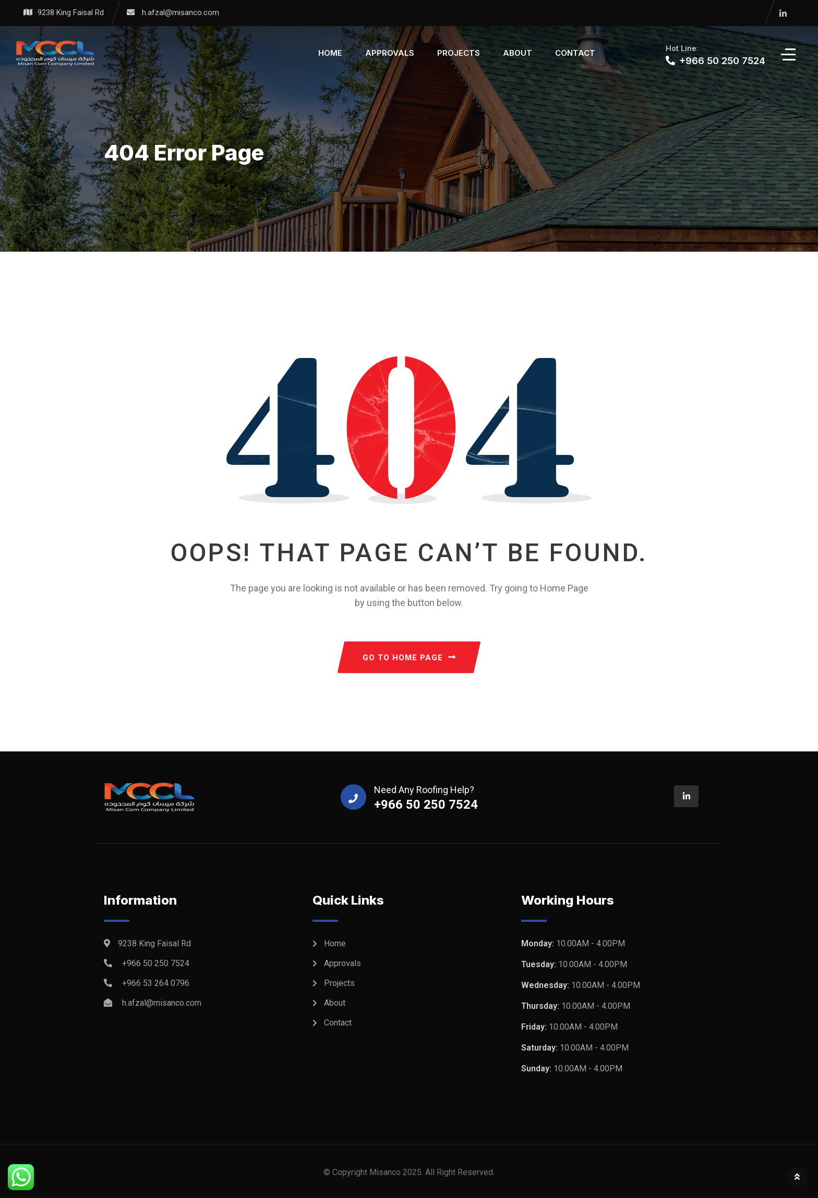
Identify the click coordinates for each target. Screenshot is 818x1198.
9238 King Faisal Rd (71, 12)
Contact (575, 53)
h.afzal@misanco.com (180, 12)
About (517, 53)
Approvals (389, 53)
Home (330, 53)
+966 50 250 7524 (155, 963)
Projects (458, 53)
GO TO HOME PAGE (409, 657)
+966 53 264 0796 (155, 983)
